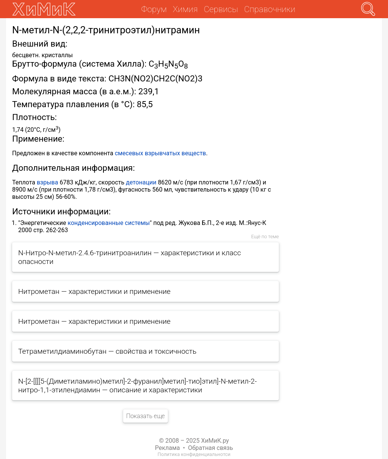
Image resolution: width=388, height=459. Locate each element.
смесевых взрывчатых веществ (160, 153)
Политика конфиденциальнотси (194, 454)
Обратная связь (210, 447)
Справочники (269, 9)
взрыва (47, 182)
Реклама (167, 447)
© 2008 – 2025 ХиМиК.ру (194, 440)
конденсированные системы (108, 222)
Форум (154, 9)
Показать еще (145, 416)
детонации (141, 182)
